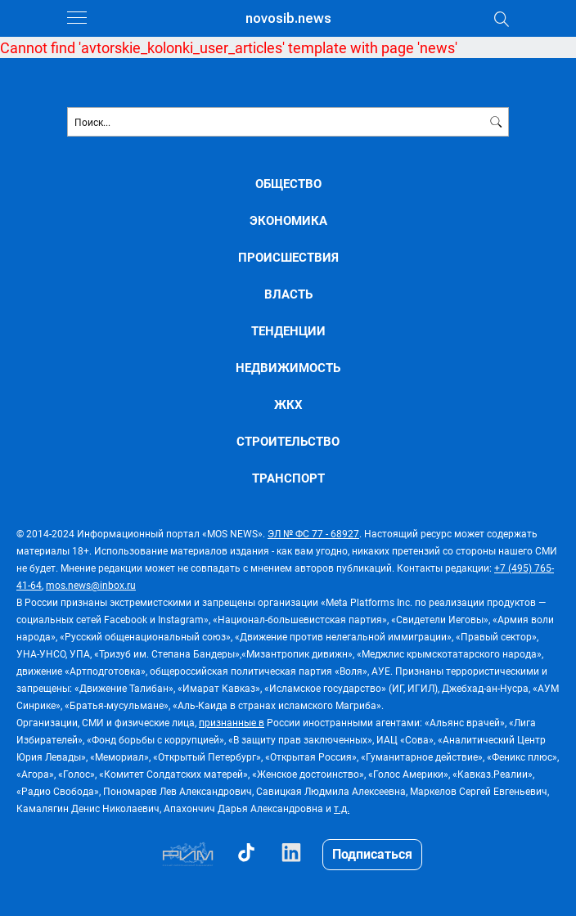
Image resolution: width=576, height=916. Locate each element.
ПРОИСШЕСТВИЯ (288, 257)
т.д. (341, 808)
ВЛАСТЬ (288, 294)
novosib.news (288, 18)
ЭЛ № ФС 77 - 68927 (313, 533)
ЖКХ (288, 404)
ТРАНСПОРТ (288, 478)
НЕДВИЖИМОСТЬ (288, 367)
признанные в (231, 722)
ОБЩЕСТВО (288, 183)
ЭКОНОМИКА (288, 220)
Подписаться (372, 853)
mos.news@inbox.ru (91, 584)
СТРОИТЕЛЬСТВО (288, 441)
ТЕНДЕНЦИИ (288, 331)
